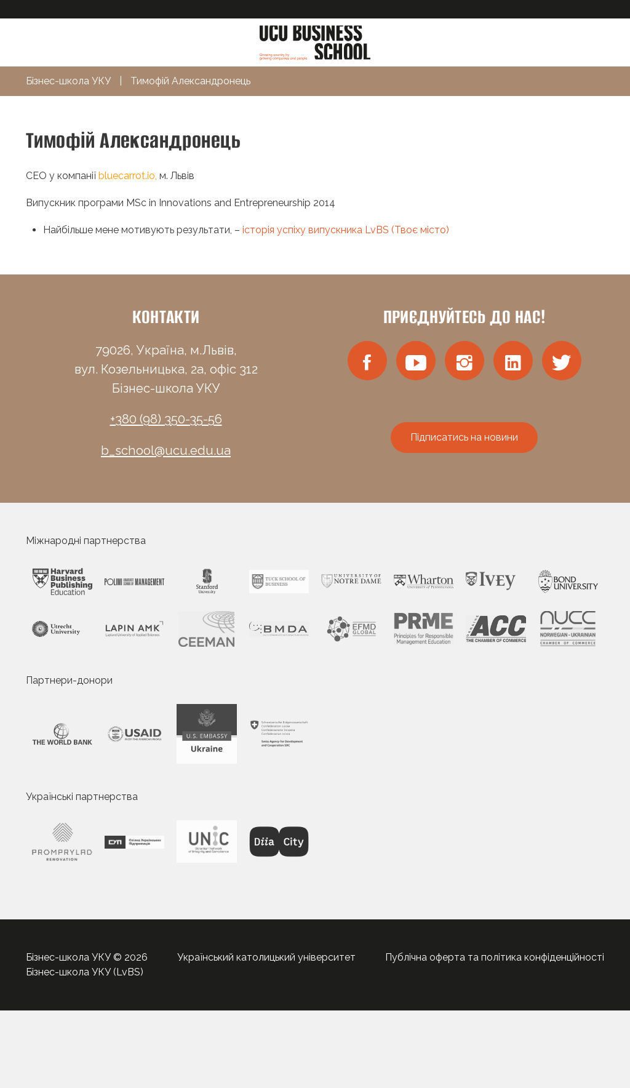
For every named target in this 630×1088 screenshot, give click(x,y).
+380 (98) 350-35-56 (166, 419)
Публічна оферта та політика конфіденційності (494, 957)
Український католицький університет (266, 957)
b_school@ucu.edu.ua (166, 450)
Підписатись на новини (464, 437)
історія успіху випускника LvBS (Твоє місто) (344, 230)
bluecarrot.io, (128, 176)
